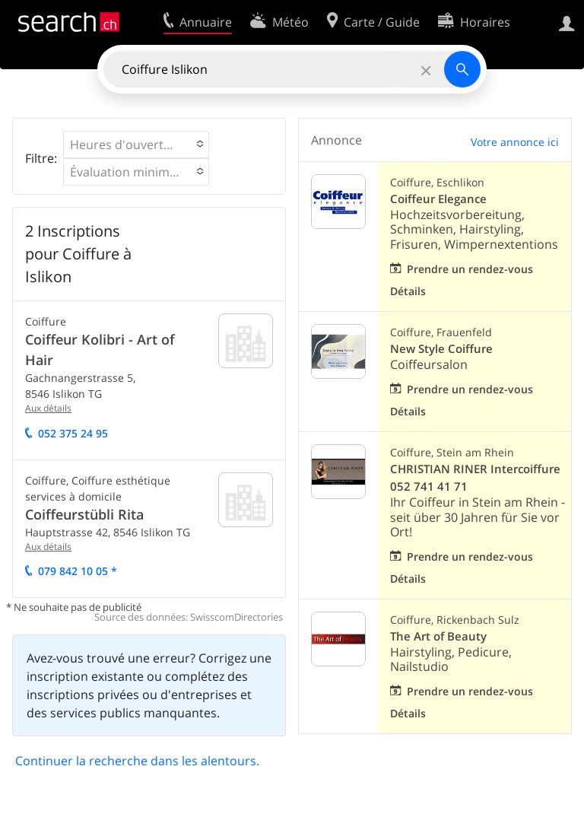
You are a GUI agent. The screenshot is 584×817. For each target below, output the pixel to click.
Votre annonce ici (515, 142)
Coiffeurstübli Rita (84, 514)
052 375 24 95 (73, 433)
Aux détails (48, 408)
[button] (136, 144)
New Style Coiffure (441, 349)
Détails (408, 291)
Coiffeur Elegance (438, 199)
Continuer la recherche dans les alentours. (137, 760)
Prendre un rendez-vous (470, 269)
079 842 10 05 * (77, 571)
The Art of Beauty (438, 636)
